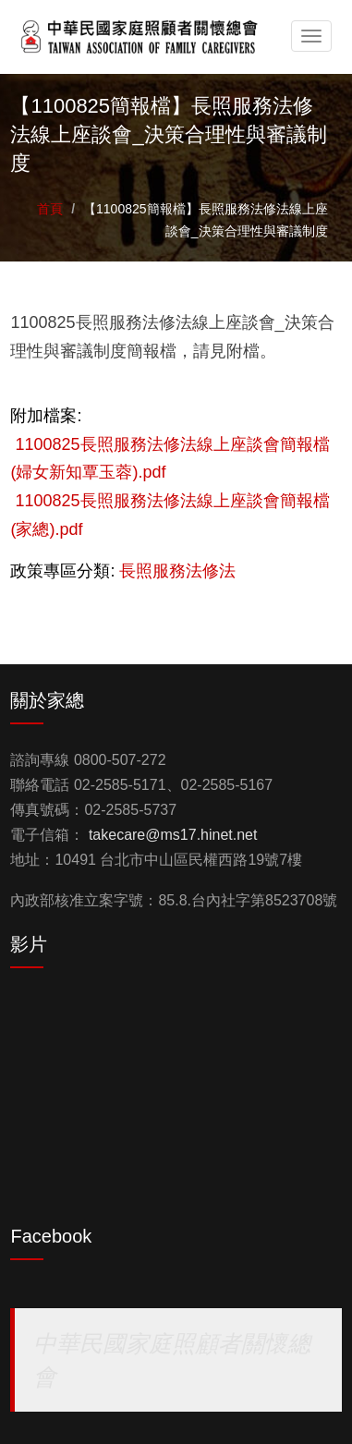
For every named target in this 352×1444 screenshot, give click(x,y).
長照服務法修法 (177, 571)
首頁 (50, 208)
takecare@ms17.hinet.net (173, 835)
